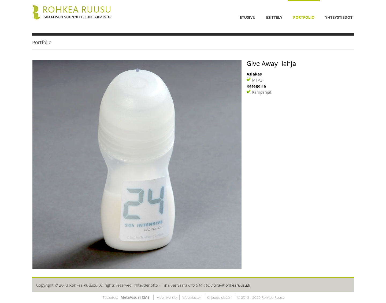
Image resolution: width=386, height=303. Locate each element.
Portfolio (41, 42)
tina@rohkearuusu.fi (232, 285)
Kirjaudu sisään (219, 297)
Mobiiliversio (166, 297)
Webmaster (191, 297)
